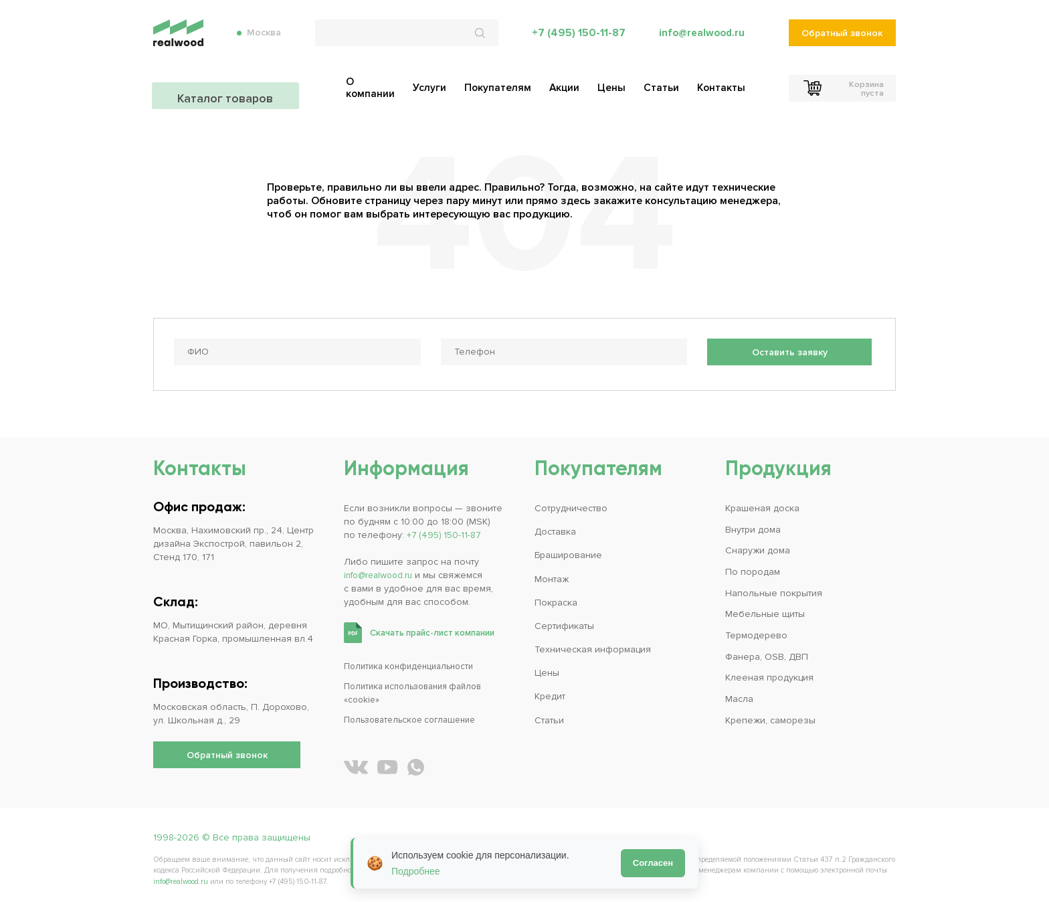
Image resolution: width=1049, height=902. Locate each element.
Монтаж (552, 573)
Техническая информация (593, 644)
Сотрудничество (571, 503)
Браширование (568, 550)
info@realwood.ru (701, 40)
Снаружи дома (757, 545)
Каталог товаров (226, 87)
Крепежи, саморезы (770, 714)
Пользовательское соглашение (416, 714)
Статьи (549, 714)
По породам (752, 566)
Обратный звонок (842, 40)
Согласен (653, 863)
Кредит (550, 691)
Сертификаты (564, 620)
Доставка (555, 527)
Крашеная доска (762, 503)
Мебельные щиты (765, 608)
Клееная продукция (769, 672)
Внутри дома (753, 524)
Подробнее (415, 871)
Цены (547, 667)
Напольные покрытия (773, 588)
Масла (739, 693)
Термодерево (756, 630)
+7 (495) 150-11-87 (576, 40)
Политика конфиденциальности (414, 660)
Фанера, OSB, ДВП (766, 650)
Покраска (556, 597)
